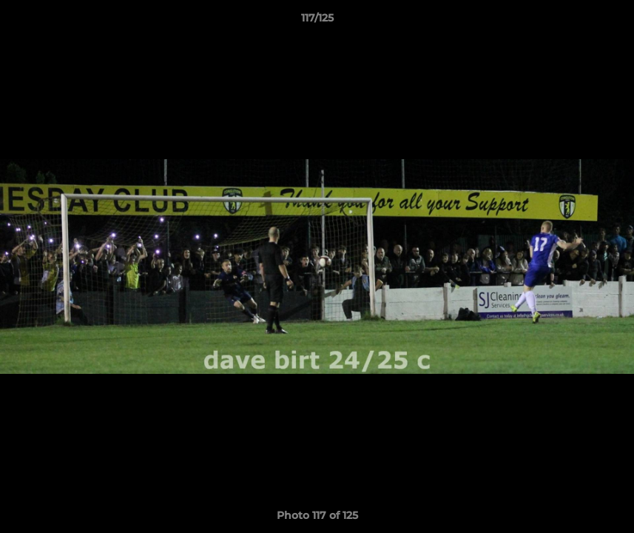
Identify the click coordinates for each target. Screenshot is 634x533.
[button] (607, 21)
